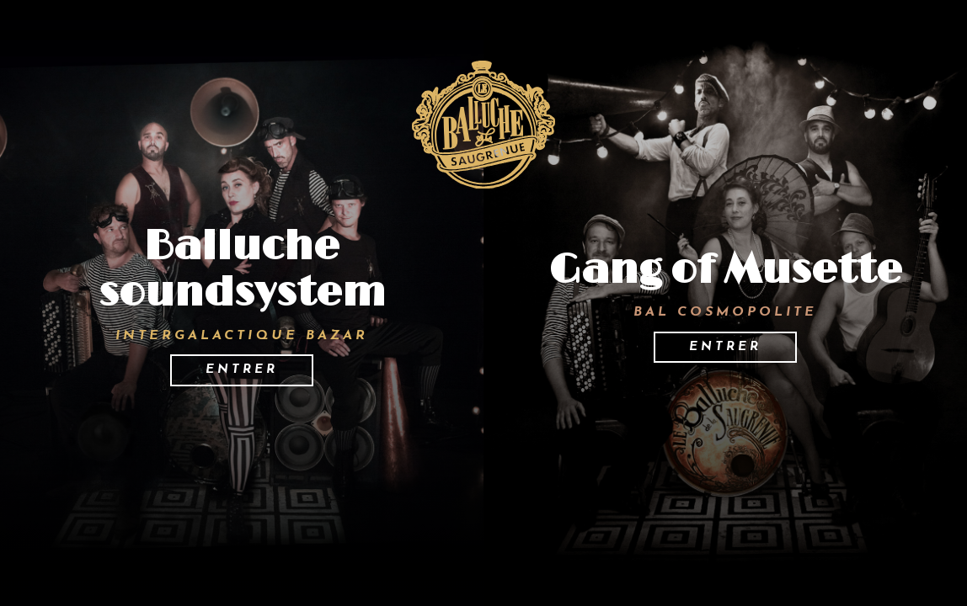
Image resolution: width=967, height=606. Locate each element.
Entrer (242, 370)
